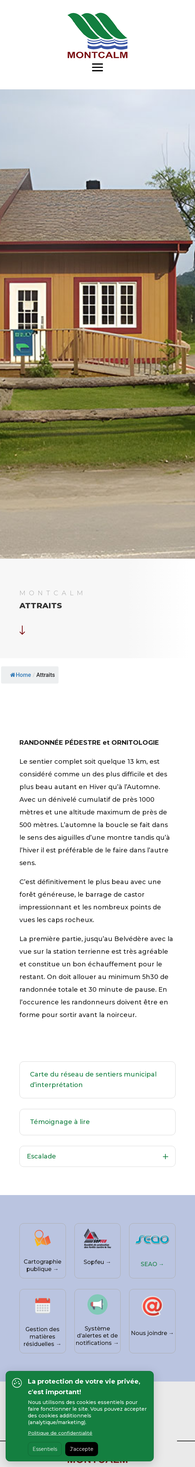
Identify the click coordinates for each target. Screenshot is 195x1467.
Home (20, 675)
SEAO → (152, 1264)
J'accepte (81, 1449)
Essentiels (44, 1449)
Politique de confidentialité (60, 1433)
